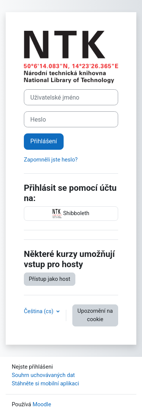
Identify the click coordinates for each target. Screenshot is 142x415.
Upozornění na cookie (95, 315)
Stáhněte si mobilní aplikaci (45, 383)
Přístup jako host (49, 279)
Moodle (42, 404)
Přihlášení (43, 141)
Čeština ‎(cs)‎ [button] (39, 311)
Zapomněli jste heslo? (51, 159)
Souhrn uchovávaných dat (43, 375)
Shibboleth (71, 213)
